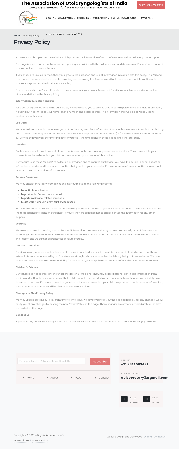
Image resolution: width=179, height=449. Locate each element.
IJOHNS (115, 18)
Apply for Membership (151, 4)
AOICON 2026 (74, 34)
